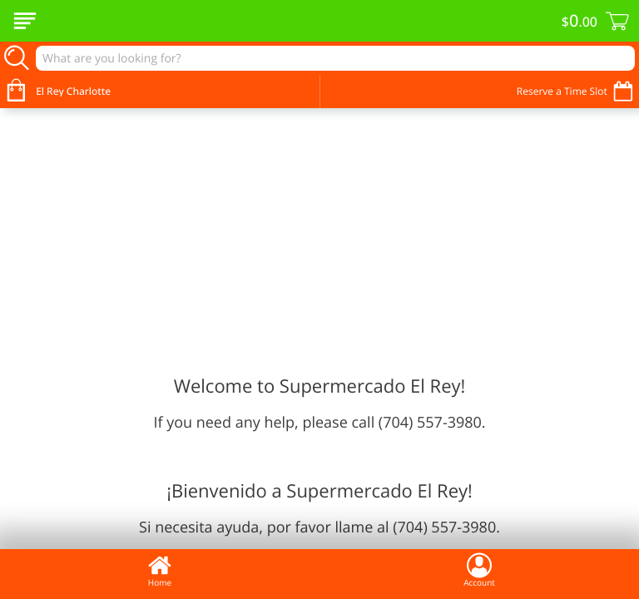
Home (159, 570)
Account (479, 570)
